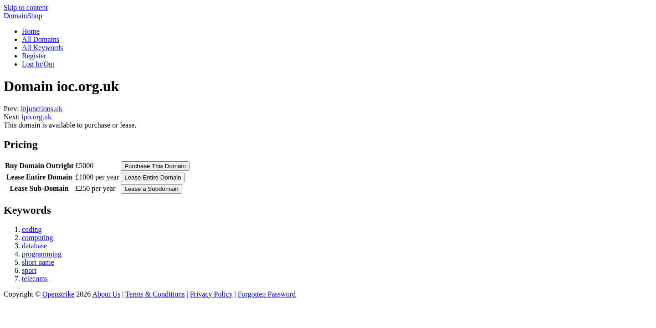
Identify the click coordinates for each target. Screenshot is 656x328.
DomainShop (23, 16)
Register (34, 56)
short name (38, 262)
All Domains (40, 39)
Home (31, 31)
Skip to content (26, 7)
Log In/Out (38, 64)
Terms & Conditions (154, 294)
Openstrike (58, 294)
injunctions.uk (41, 109)
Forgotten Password (267, 294)
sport (29, 270)
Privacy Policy (211, 294)
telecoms (35, 278)
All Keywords (42, 47)
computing (37, 237)
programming (42, 254)
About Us (106, 294)
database (34, 246)
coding (32, 229)
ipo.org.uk (36, 117)
